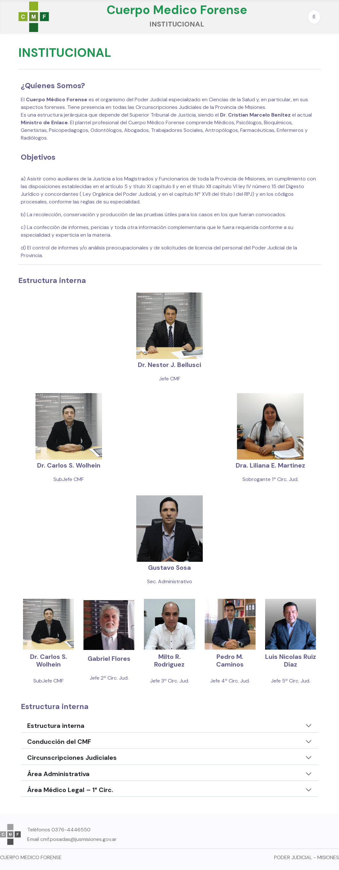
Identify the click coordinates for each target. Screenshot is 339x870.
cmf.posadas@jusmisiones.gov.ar (78, 839)
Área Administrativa (58, 774)
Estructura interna (55, 725)
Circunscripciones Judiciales (72, 757)
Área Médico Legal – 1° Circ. (70, 790)
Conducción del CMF (59, 741)
